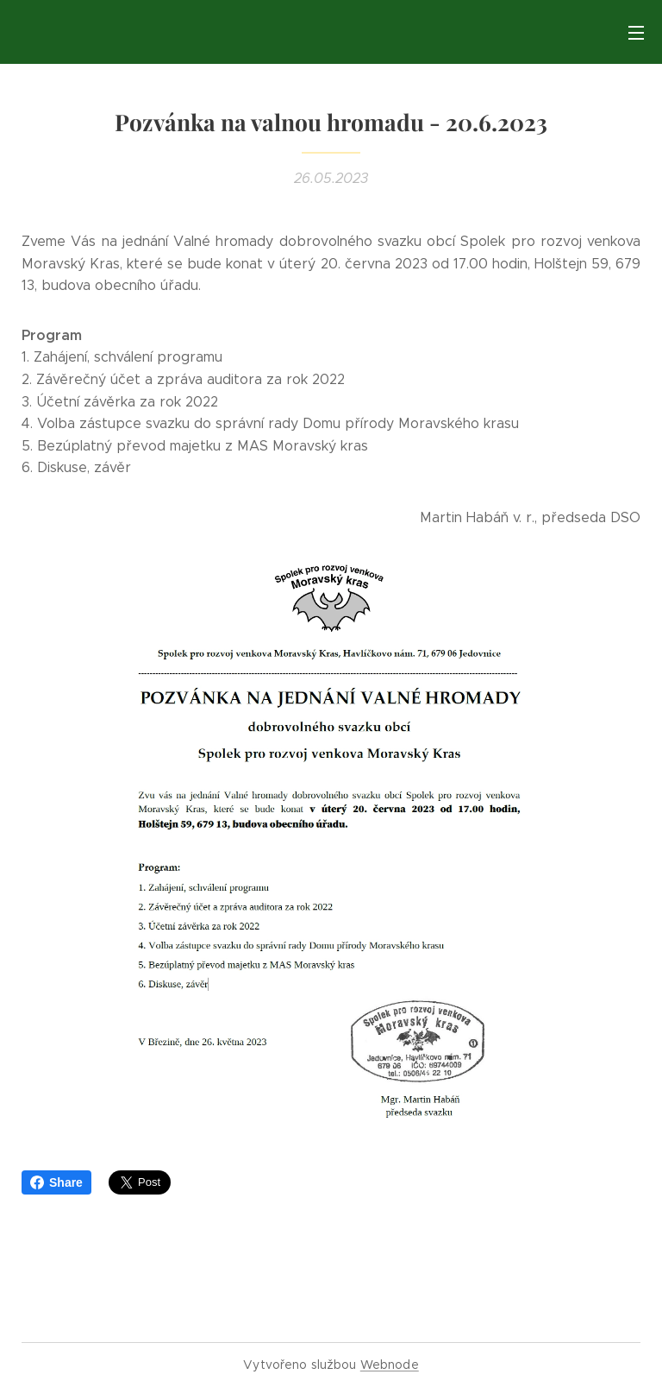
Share (56, 1182)
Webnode (389, 1364)
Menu (636, 33)
